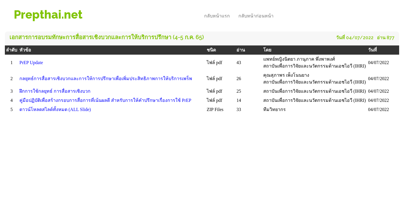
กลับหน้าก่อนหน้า (256, 16)
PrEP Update (31, 62)
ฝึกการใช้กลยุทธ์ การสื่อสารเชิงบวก (55, 91)
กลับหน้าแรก (217, 16)
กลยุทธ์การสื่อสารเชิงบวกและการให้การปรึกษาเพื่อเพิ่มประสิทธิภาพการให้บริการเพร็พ (105, 78)
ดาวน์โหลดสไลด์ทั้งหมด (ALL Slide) (55, 109)
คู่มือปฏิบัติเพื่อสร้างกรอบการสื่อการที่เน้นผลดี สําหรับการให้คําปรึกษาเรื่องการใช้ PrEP (105, 100)
